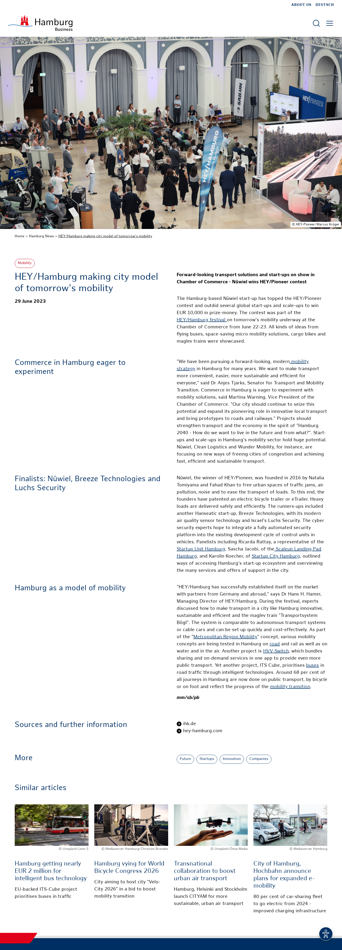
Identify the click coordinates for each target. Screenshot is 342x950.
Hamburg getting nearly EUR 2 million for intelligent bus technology (51, 871)
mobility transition (290, 687)
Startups (207, 759)
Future (185, 759)
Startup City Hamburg (276, 556)
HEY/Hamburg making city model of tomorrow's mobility (105, 236)
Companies (258, 759)
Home (19, 236)
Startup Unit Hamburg (201, 549)
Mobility (25, 263)
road (275, 644)
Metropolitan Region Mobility (225, 637)
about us (301, 5)
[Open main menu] (329, 23)
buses (312, 665)
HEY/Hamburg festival (202, 320)
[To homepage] (40, 23)
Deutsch (325, 5)
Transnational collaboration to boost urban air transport (205, 871)
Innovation (232, 759)
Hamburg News (41, 236)
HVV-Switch (276, 651)
